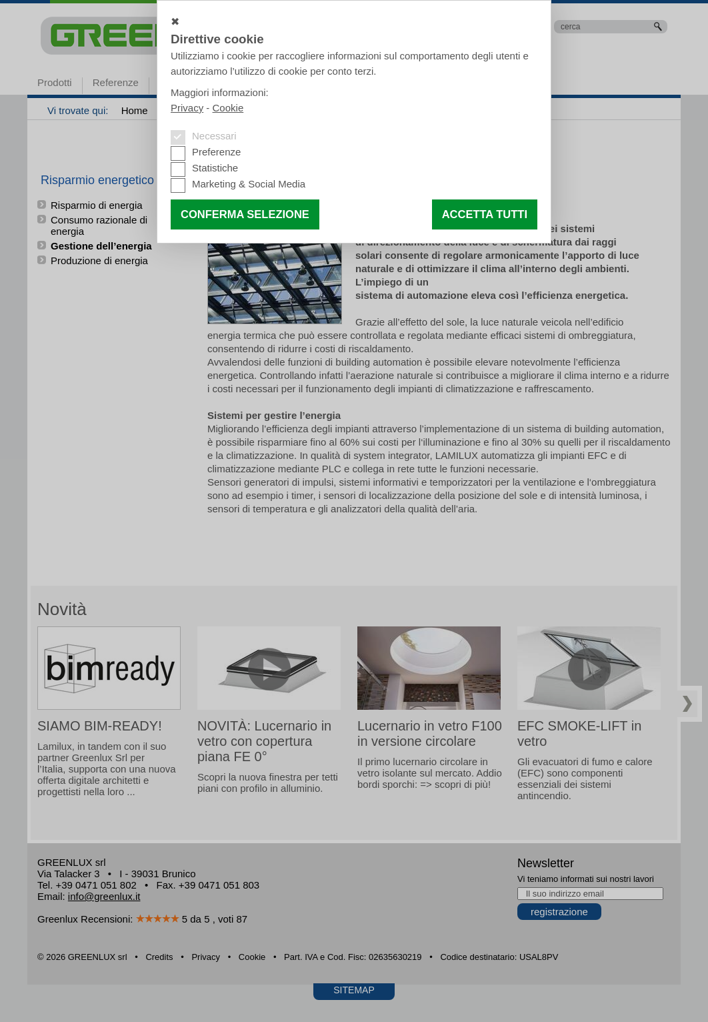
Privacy (187, 107)
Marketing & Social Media (248, 183)
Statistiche (215, 167)
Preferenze (216, 151)
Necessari (214, 135)
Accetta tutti (484, 214)
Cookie (228, 107)
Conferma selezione (245, 214)
